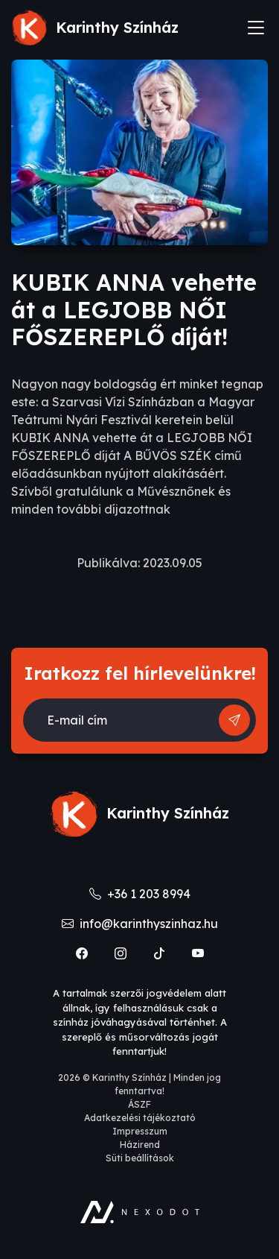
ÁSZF (139, 1104)
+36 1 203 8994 (139, 893)
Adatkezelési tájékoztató (140, 1117)
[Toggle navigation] (256, 28)
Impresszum (139, 1131)
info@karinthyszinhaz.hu (140, 923)
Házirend (140, 1144)
